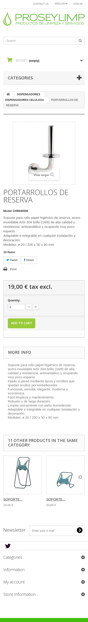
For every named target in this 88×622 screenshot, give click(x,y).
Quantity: (14, 300)
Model (7, 211)
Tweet (11, 260)
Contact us (41, 3)
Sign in (77, 3)
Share (29, 260)
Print (13, 269)
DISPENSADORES (28, 94)
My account (14, 582)
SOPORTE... (13, 499)
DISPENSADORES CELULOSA (24, 100)
